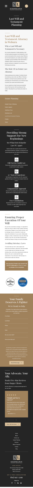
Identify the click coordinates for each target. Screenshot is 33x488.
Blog (17, 448)
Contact (16, 446)
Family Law (16, 437)
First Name (7, 316)
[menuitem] (16, 104)
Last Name (7, 320)
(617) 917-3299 (16, 477)
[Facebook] (12, 483)
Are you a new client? (9, 334)
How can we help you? (10, 339)
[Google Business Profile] (21, 483)
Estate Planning (16, 440)
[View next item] (22, 289)
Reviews (16, 442)
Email (6, 330)
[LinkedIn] (18, 483)
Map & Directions (16, 471)
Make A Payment (16, 444)
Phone (6, 325)
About (16, 435)
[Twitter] (15, 483)
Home (16, 433)
